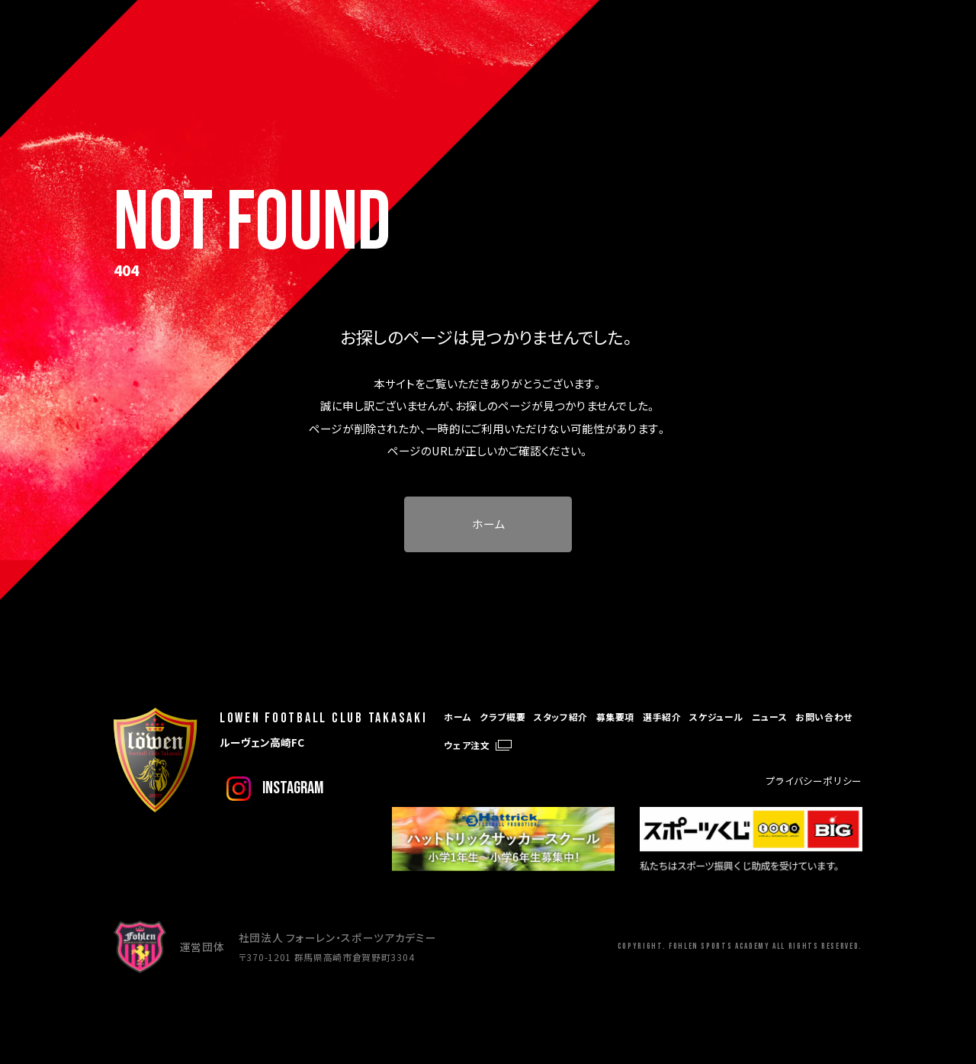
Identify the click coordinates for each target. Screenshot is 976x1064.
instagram (292, 788)
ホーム (488, 524)
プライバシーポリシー (814, 780)
